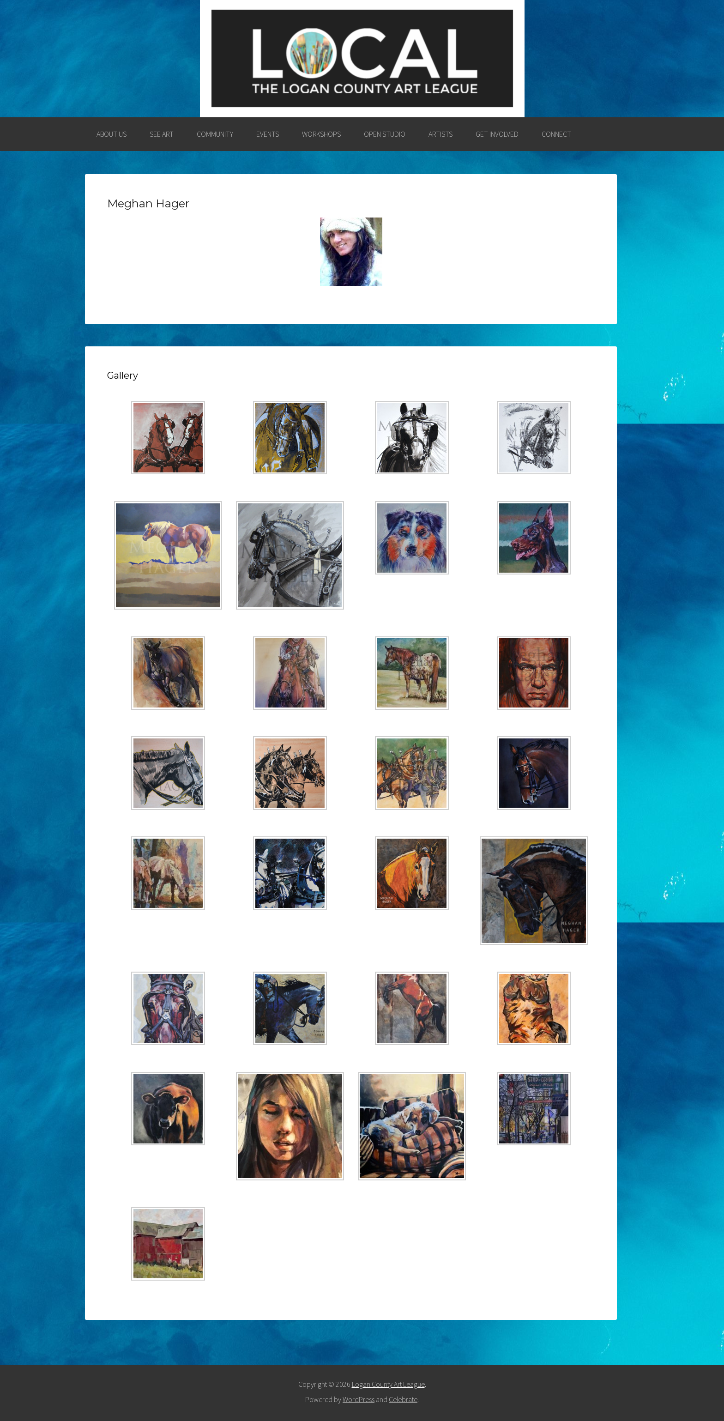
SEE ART (162, 134)
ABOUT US (112, 134)
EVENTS (267, 134)
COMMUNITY (215, 134)
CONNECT (556, 134)
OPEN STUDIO (384, 134)
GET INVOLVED (497, 134)
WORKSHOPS (321, 134)
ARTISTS (440, 134)
